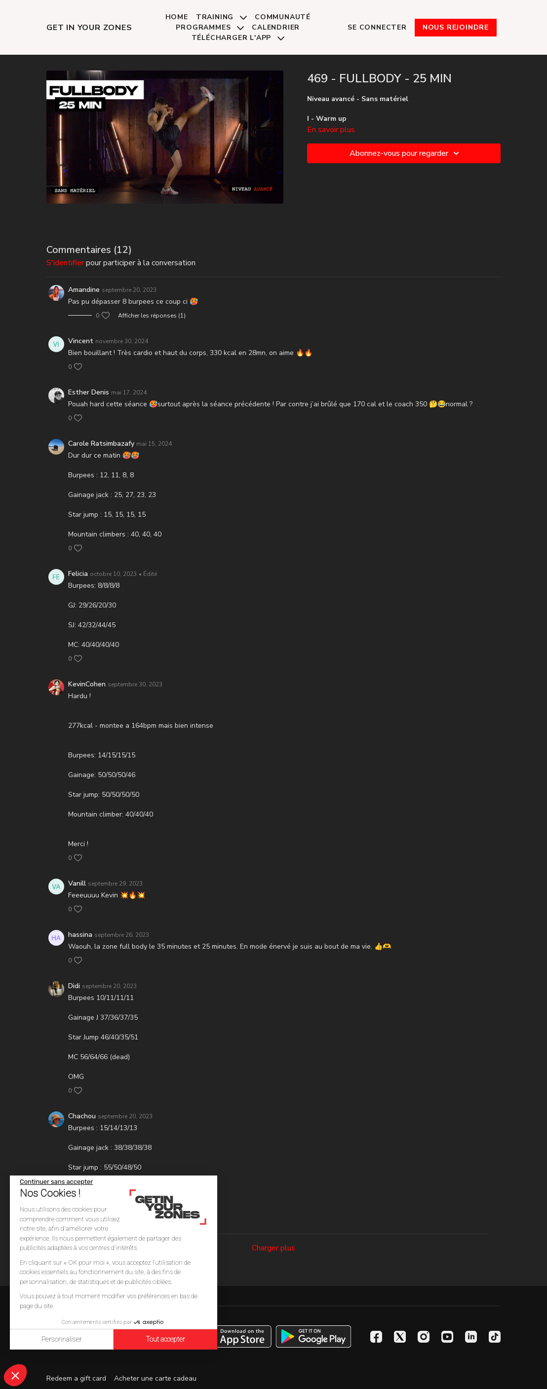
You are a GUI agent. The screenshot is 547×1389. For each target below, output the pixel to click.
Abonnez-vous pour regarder (406, 153)
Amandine (84, 289)
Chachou (82, 1116)
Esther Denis (88, 392)
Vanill (77, 883)
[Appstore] (234, 1336)
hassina (80, 934)
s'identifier (65, 262)
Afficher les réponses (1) (152, 316)
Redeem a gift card (76, 1378)
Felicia (78, 573)
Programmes (210, 27)
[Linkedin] (471, 1337)
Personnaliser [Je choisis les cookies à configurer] (61, 1339)
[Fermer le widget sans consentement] (56, 1182)
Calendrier (276, 27)
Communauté (283, 17)
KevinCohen (87, 684)
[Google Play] (313, 1336)
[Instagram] (424, 1337)
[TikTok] (495, 1337)
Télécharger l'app (238, 37)
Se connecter (377, 27)
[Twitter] (400, 1337)
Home (176, 17)
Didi (74, 986)
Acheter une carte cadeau (155, 1378)
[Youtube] (447, 1337)
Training (221, 17)
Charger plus (273, 1248)
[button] (15, 1375)
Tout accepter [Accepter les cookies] (165, 1339)
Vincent (80, 341)
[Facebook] (376, 1337)
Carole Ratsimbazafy (101, 443)
